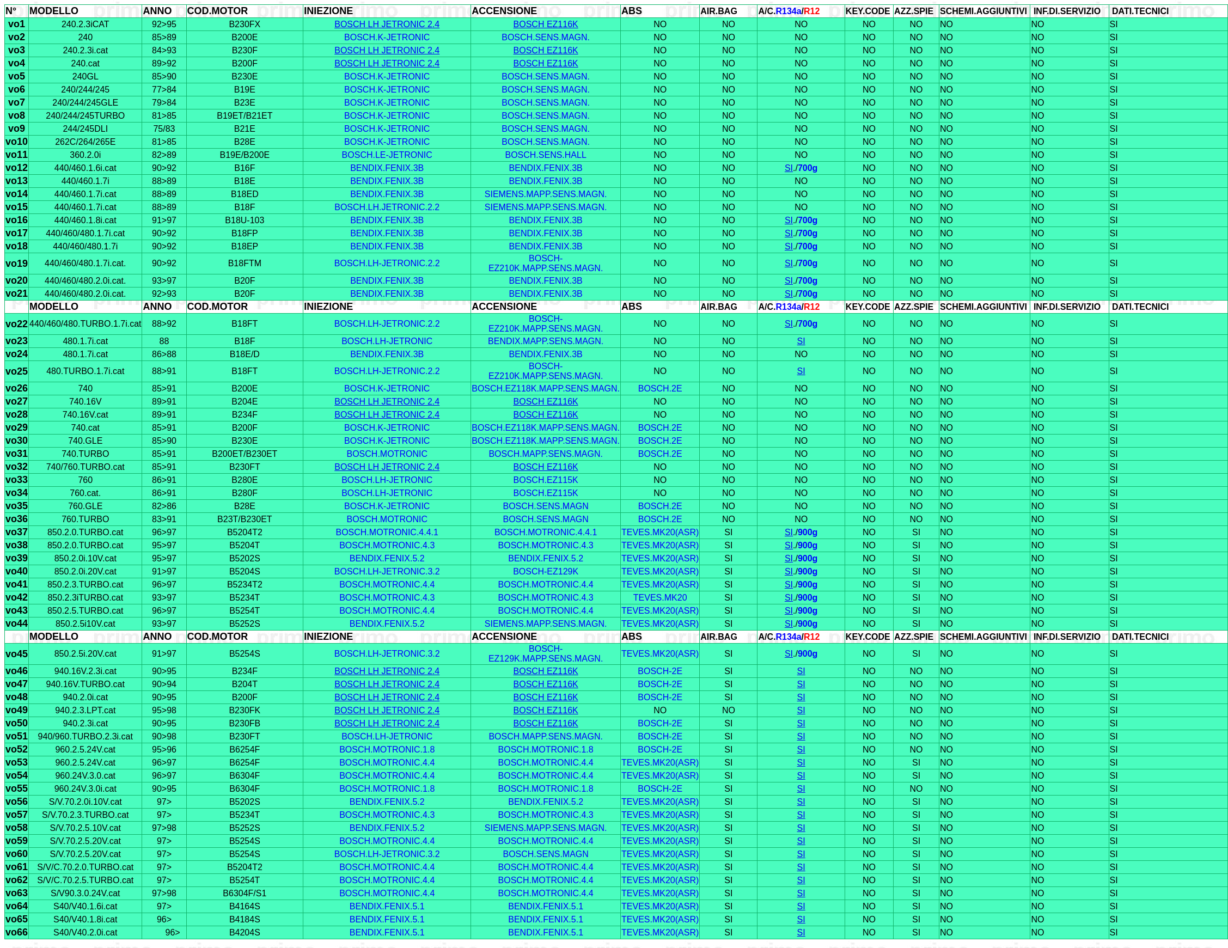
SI (789, 168)
